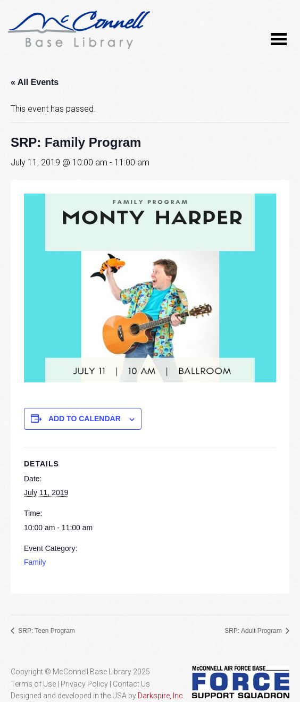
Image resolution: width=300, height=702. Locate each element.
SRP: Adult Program (254, 630)
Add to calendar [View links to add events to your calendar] (84, 418)
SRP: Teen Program (45, 630)
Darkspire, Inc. (161, 695)
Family (35, 562)
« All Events (35, 82)
